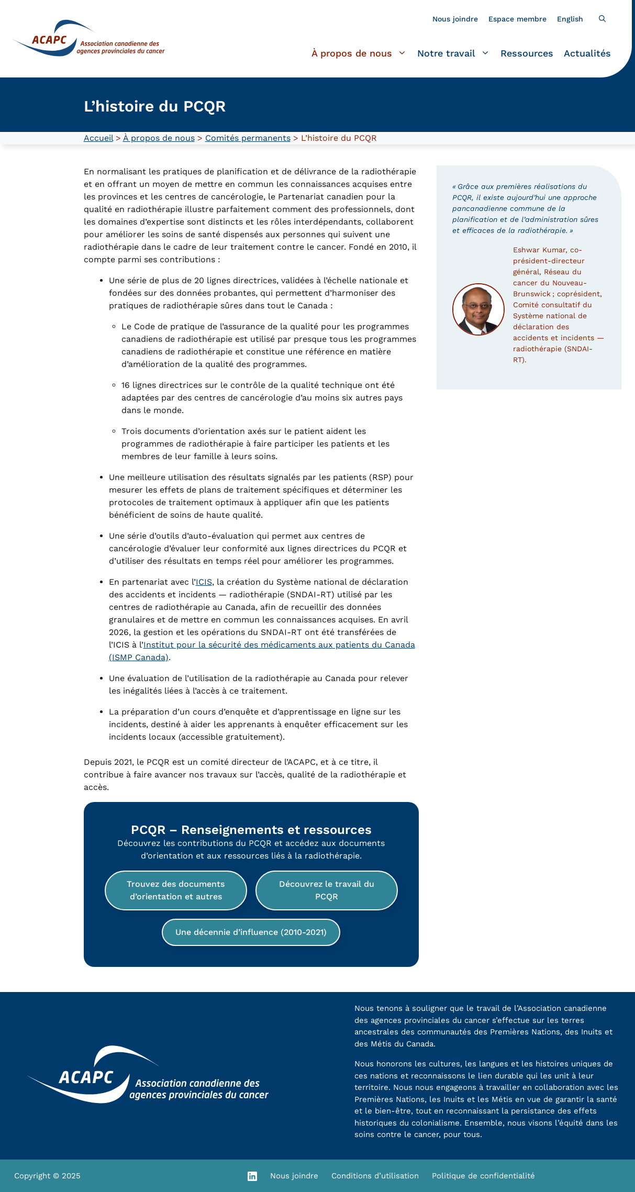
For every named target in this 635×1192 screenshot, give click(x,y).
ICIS (204, 582)
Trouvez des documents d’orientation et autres (176, 890)
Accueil (98, 138)
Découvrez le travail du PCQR (326, 890)
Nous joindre (455, 19)
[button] (602, 18)
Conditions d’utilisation (375, 1175)
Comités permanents (248, 138)
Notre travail (456, 53)
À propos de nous (361, 53)
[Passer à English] (570, 18)
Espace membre (517, 19)
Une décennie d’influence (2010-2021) (251, 932)
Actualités (587, 53)
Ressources (526, 53)
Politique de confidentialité (483, 1175)
